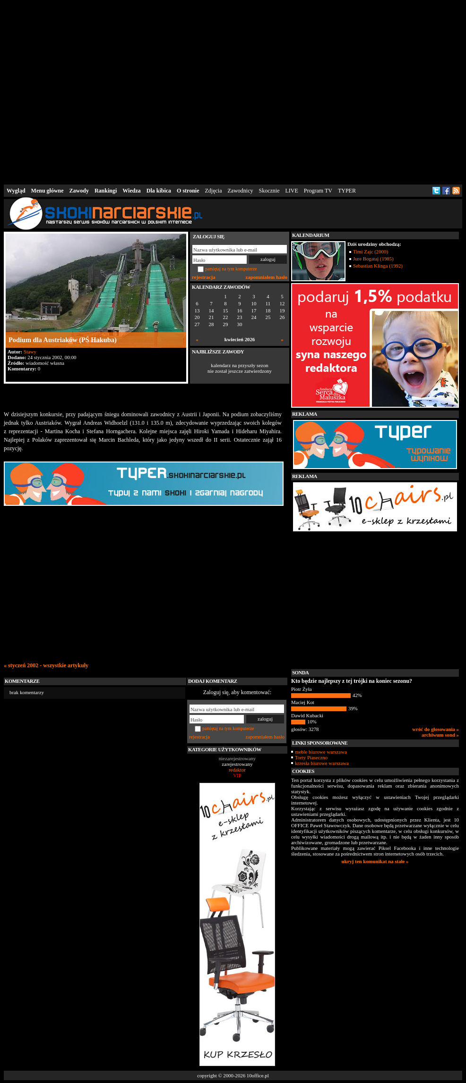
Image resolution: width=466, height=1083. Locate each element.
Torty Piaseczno (311, 757)
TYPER (347, 190)
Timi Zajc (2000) (370, 251)
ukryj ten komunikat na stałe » (375, 861)
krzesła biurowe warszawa (322, 763)
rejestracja (204, 277)
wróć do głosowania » (435, 729)
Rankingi (106, 190)
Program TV (318, 190)
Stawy (30, 351)
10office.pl (258, 1075)
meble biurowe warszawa (321, 752)
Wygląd (16, 190)
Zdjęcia (213, 190)
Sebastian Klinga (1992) (378, 266)
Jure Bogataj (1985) (373, 258)
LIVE (291, 190)
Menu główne (47, 190)
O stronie (188, 190)
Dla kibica (159, 190)
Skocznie (269, 190)
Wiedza (131, 190)
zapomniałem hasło (266, 277)
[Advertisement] (144, 90)
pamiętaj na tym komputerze (231, 268)
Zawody (79, 190)
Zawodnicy (240, 190)
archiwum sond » (440, 735)
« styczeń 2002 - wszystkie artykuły (46, 665)
